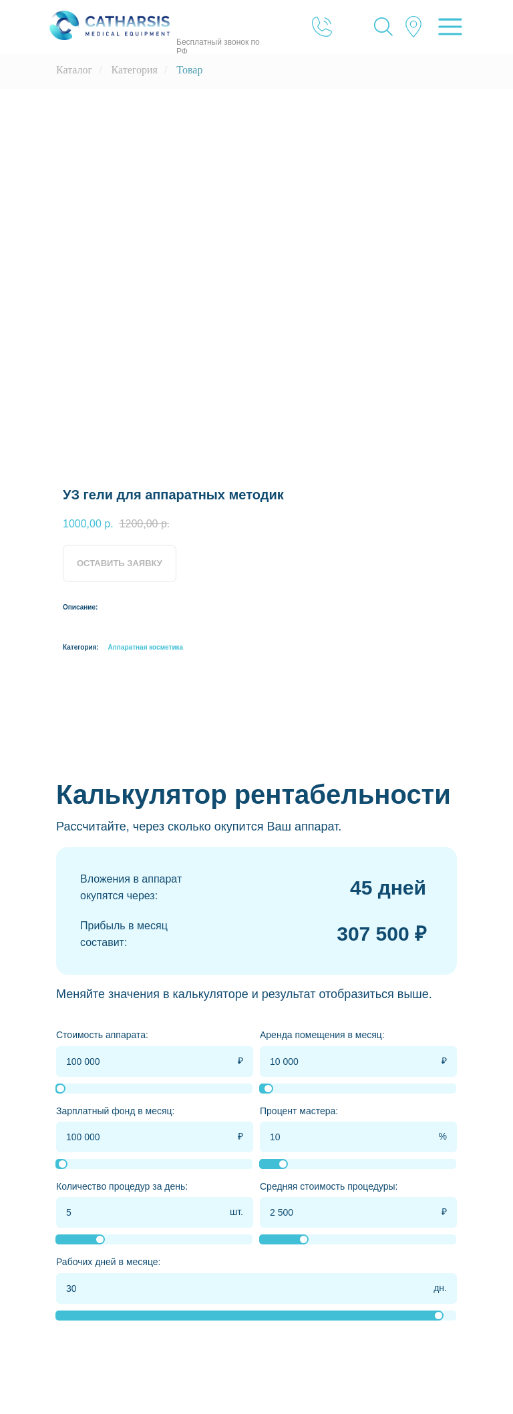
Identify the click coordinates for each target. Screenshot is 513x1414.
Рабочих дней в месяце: (108, 1261)
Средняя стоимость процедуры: (328, 1186)
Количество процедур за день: (122, 1186)
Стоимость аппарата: (102, 1034)
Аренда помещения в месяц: (322, 1034)
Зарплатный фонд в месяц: (115, 1111)
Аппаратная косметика (146, 647)
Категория (135, 69)
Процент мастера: (299, 1111)
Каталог (74, 69)
